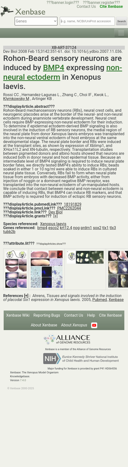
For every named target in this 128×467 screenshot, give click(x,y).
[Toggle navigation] (121, 33)
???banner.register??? (101, 2)
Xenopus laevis (53, 224)
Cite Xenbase (110, 315)
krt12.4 (66, 227)
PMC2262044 (69, 208)
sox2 (97, 227)
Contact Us (73, 315)
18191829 (72, 204)
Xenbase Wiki (18, 315)
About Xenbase (44, 325)
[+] (55, 216)
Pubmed (99, 299)
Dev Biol (56, 212)
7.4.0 (23, 380)
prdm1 (86, 227)
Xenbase (116, 299)
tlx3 (113, 227)
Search (121, 21)
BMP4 (53, 67)
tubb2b (9, 231)
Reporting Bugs (46, 315)
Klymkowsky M (16, 98)
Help (91, 315)
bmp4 (42, 227)
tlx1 (105, 227)
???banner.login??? (63, 2)
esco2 (53, 227)
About (74, 325)
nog (76, 227)
